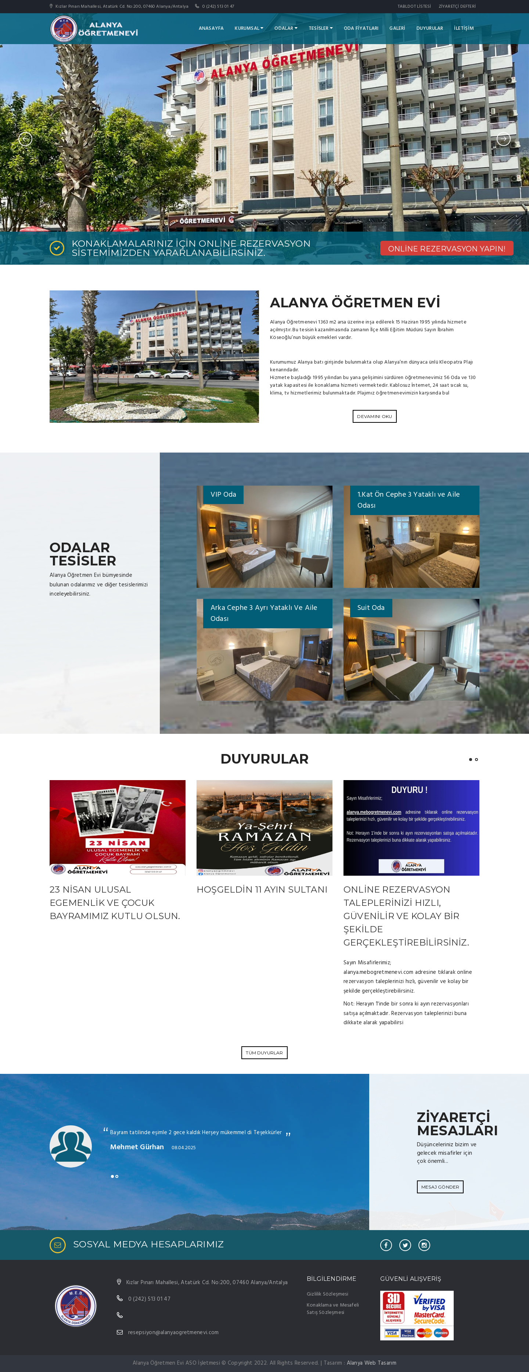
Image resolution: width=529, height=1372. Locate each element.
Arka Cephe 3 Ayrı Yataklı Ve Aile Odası (263, 613)
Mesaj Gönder (440, 1187)
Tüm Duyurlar (264, 1052)
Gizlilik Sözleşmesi (327, 1294)
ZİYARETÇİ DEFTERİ (457, 6)
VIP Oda (223, 495)
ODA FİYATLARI (361, 28)
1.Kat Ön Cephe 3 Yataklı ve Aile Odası (408, 500)
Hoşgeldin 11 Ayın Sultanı (262, 889)
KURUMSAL (249, 28)
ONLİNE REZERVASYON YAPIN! (446, 248)
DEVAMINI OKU (374, 416)
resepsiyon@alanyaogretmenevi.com (173, 1332)
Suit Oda (371, 608)
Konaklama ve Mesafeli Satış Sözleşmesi (333, 1309)
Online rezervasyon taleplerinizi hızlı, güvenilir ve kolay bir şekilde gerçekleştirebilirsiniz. (406, 916)
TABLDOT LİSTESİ (414, 6)
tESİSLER (321, 28)
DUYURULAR (430, 28)
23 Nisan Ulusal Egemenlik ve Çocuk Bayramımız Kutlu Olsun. (115, 902)
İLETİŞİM (464, 28)
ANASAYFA (211, 28)
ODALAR (286, 28)
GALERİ (397, 28)
